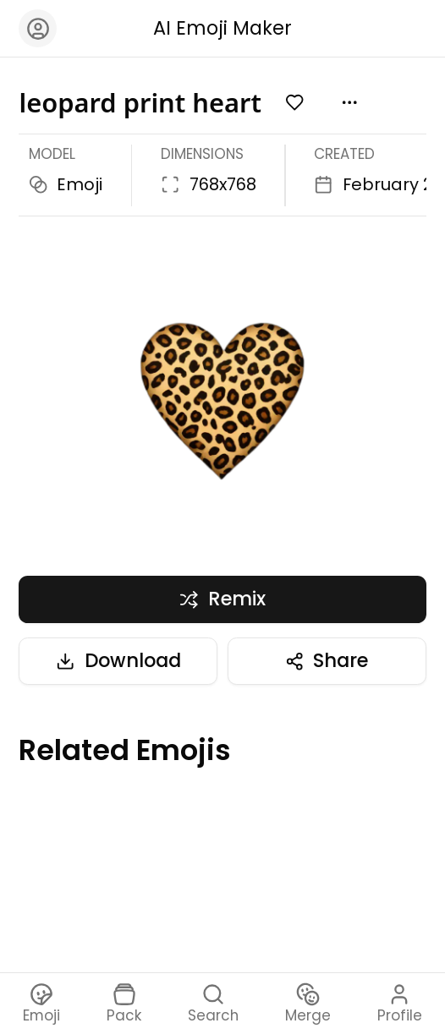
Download (118, 660)
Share (327, 660)
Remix (222, 598)
